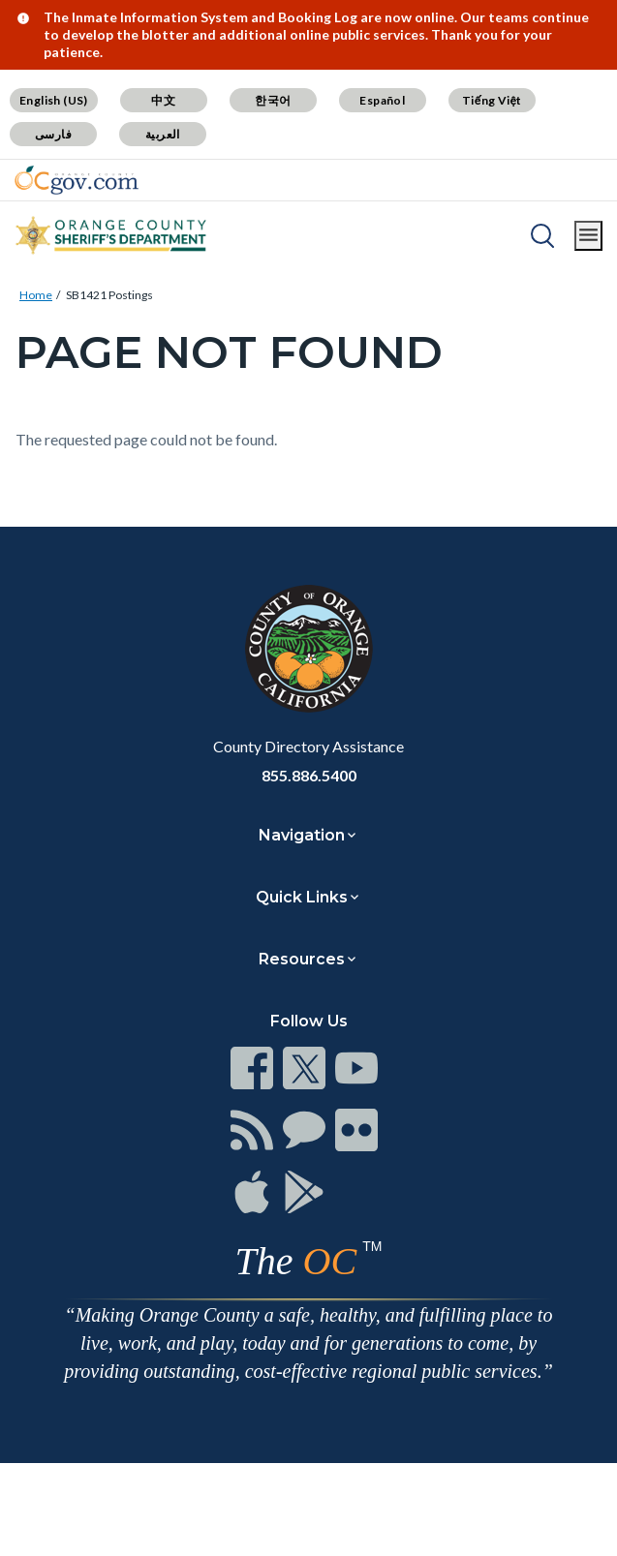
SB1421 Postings (109, 295)
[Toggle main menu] (588, 236)
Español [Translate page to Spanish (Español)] (382, 100)
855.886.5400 (309, 775)
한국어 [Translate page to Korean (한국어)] (273, 100)
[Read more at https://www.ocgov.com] (308, 649)
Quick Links (302, 897)
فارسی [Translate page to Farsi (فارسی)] (53, 134)
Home (35, 295)
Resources (302, 959)
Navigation (302, 835)
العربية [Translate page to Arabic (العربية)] (162, 134)
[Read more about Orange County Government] (77, 180)
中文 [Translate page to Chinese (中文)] (163, 100)
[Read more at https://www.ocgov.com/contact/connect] (252, 1068)
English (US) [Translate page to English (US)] (53, 100)
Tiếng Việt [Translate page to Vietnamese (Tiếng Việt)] (492, 100)
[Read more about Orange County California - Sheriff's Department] (111, 235)
